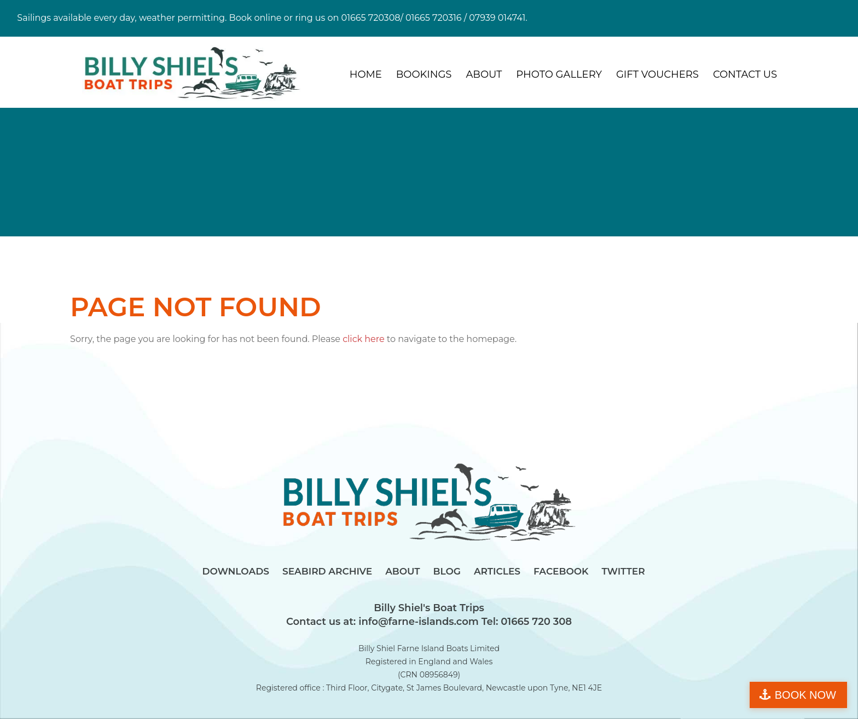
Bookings (424, 74)
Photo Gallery (559, 74)
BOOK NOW (805, 695)
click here (364, 339)
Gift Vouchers (657, 74)
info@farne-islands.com (417, 622)
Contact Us (745, 74)
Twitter (623, 571)
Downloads (235, 571)
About (484, 74)
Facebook (561, 571)
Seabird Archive (327, 571)
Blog (447, 571)
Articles (497, 571)
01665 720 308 (535, 622)
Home (366, 74)
